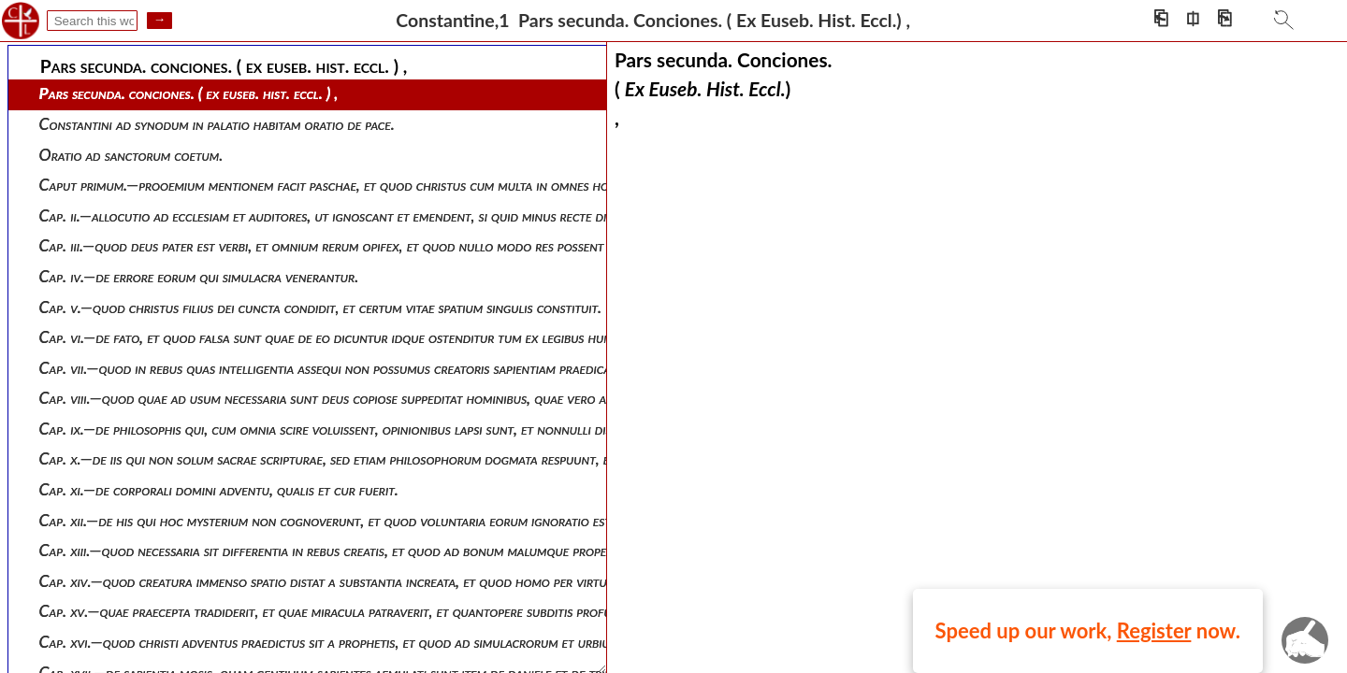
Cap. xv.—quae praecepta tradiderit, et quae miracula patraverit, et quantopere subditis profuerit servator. (366, 611)
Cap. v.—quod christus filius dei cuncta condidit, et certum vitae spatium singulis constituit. (320, 307)
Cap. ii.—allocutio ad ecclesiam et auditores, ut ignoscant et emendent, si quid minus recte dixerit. (339, 215)
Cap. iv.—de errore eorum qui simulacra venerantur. (199, 276)
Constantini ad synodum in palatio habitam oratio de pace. (217, 124)
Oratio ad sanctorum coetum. (131, 155)
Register (1154, 630)
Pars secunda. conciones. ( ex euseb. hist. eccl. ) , (189, 93)
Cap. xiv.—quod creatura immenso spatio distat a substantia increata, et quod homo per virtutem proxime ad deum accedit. (412, 581)
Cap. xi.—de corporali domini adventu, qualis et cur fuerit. (218, 489)
